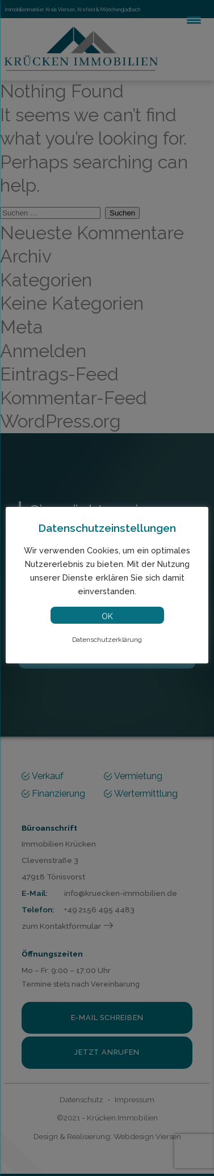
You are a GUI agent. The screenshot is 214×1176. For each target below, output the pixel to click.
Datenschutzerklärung (107, 640)
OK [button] (107, 616)
